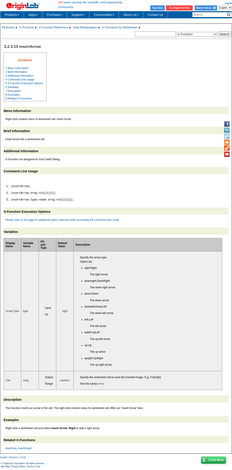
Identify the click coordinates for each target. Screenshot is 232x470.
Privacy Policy (18, 466)
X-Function (26, 27)
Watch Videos (205, 7)
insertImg (10, 448)
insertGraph (25, 448)
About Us (131, 15)
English (3, 457)
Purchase (54, 15)
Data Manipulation (85, 27)
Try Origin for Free (179, 7)
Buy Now (158, 7)
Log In (228, 3)
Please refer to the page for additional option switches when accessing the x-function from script (62, 219)
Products (12, 15)
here (101, 383)
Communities (104, 15)
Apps (33, 15)
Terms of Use (33, 466)
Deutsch (13, 457)
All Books (8, 27)
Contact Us (155, 15)
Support (78, 15)
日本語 (22, 457)
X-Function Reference (53, 27)
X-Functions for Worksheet (119, 27)
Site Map (5, 466)
